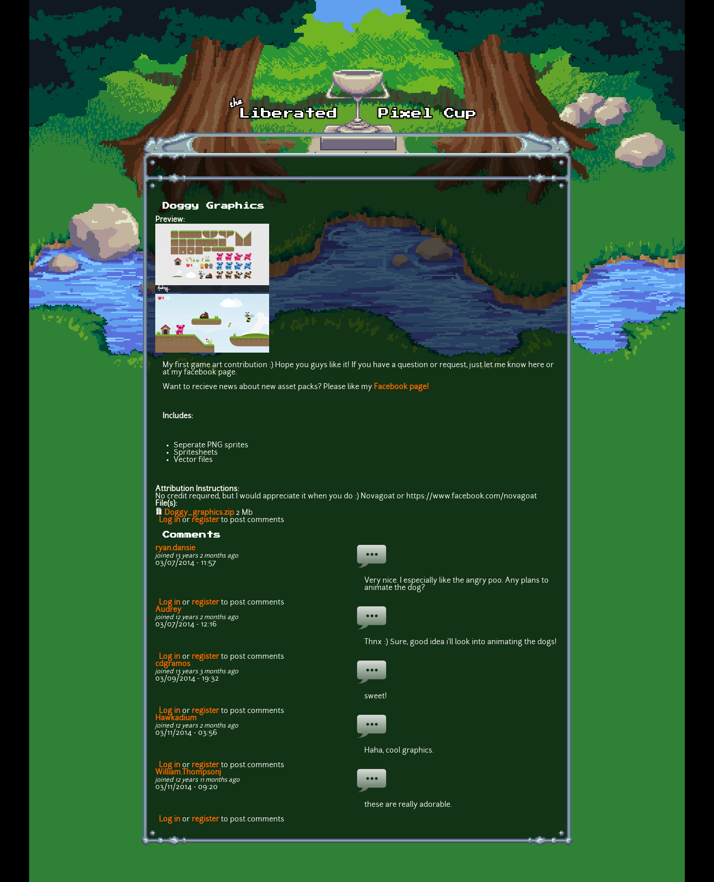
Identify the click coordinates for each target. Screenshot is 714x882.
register (205, 520)
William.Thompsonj (188, 772)
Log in (169, 520)
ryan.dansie (175, 548)
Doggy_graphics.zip (199, 513)
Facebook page (400, 387)
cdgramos (172, 664)
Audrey (168, 610)
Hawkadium (176, 718)
